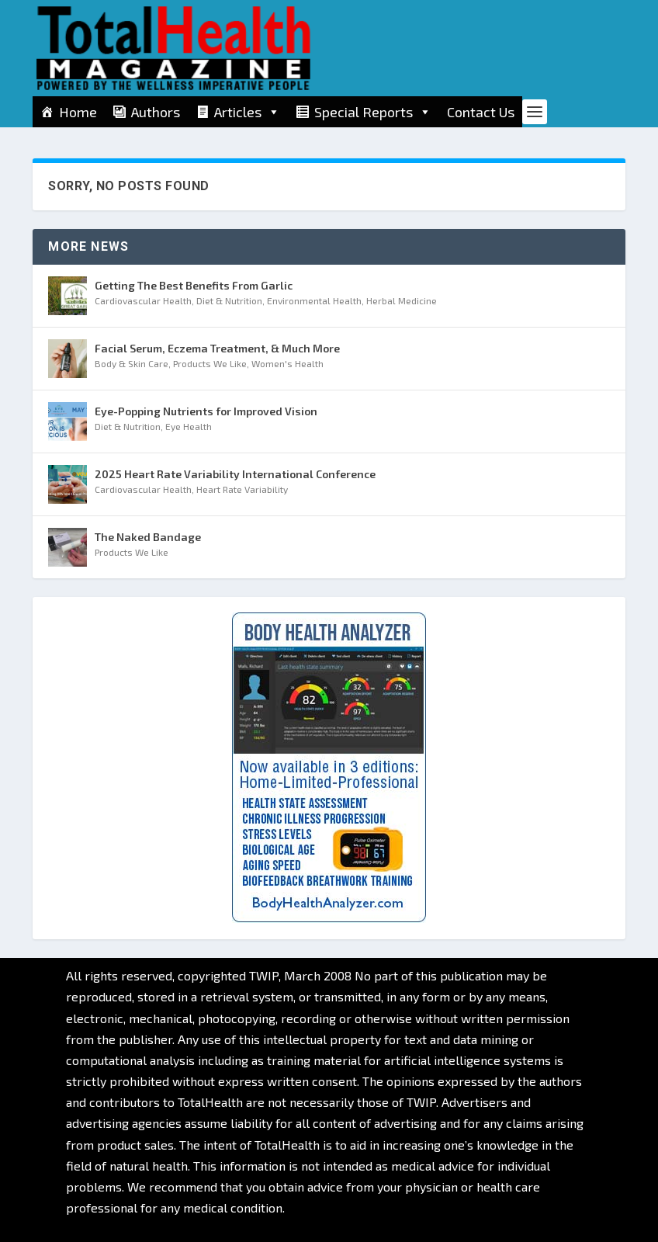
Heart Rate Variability (242, 489)
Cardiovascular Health (143, 300)
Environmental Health (314, 300)
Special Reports (372, 111)
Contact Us (480, 111)
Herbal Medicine (401, 300)
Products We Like (210, 363)
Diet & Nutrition (229, 300)
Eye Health (188, 426)
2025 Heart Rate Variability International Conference (235, 473)
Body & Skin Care (131, 363)
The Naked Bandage (148, 536)
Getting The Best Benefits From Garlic (194, 285)
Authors (155, 111)
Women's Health (287, 363)
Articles (247, 111)
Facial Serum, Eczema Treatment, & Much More (217, 348)
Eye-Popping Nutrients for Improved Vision (206, 411)
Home (78, 111)
